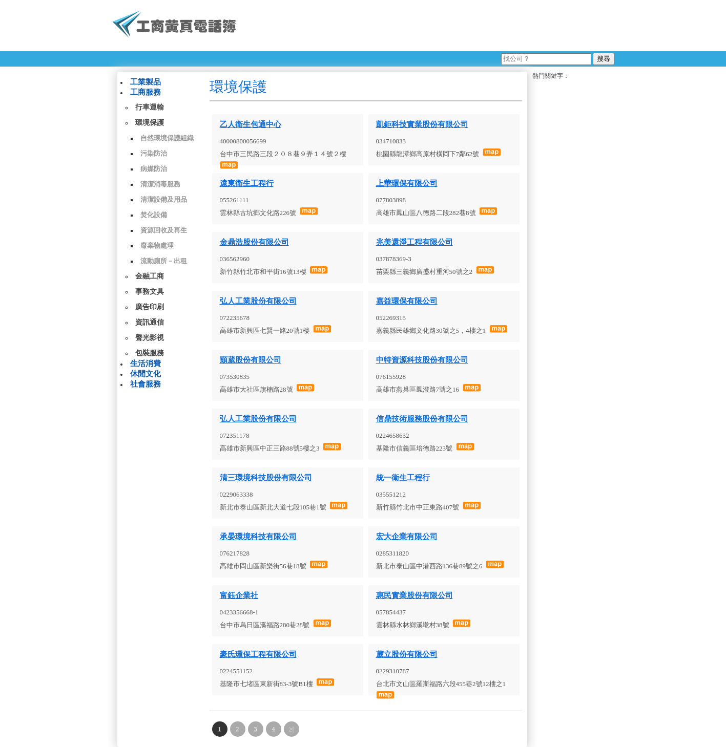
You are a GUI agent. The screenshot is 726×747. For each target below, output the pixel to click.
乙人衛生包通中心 (250, 124)
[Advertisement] (429, 26)
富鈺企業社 (239, 595)
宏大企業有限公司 (407, 536)
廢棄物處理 (157, 245)
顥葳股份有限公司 (250, 360)
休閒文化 (145, 374)
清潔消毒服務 (160, 184)
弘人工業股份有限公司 (258, 301)
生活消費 (145, 363)
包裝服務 (149, 353)
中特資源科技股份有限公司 (422, 360)
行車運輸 (149, 107)
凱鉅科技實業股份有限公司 (422, 124)
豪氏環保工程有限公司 (258, 654)
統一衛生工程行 (403, 478)
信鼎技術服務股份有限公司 (422, 419)
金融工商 (149, 276)
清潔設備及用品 (163, 199)
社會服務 (145, 384)
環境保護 (149, 122)
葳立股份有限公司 (407, 654)
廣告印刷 (149, 307)
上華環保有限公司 (407, 183)
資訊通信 (149, 322)
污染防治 (153, 153)
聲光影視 (149, 338)
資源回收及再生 (163, 230)
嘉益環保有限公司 (407, 301)
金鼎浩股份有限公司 (254, 242)
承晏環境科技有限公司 (258, 536)
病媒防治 (153, 169)
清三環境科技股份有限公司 (266, 478)
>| (291, 729)
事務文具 (149, 291)
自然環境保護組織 (167, 138)
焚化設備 (153, 215)
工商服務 (145, 92)
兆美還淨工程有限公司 (414, 242)
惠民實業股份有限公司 (414, 595)
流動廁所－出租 (163, 261)
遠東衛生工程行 (247, 183)
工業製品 (145, 82)
